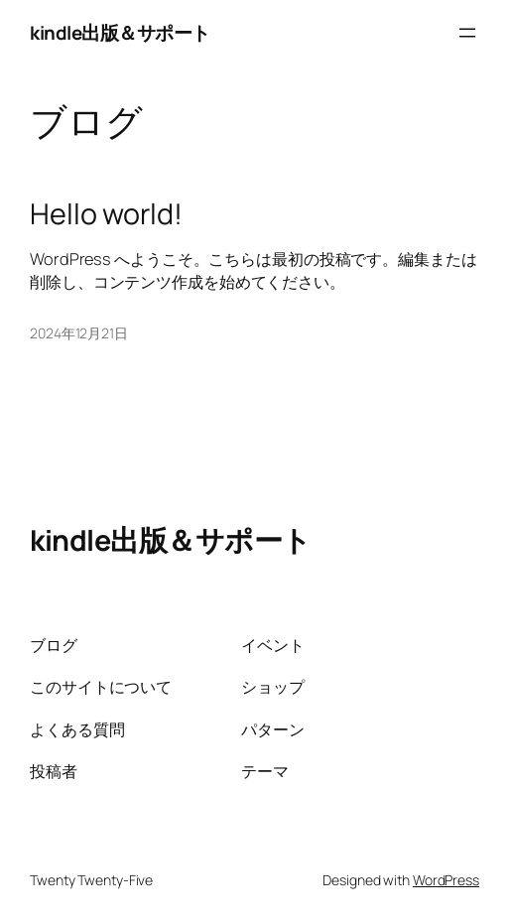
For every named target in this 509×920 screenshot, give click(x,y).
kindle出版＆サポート (120, 33)
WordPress (446, 879)
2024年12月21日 (79, 333)
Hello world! (106, 213)
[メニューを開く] (467, 33)
